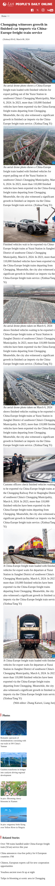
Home (3, 16)
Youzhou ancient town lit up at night (18, 872)
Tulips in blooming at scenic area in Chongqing (23, 878)
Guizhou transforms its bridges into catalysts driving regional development (13, 772)
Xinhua (6, 39)
